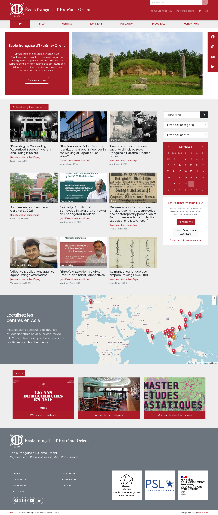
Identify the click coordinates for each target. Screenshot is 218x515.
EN (206, 11)
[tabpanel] (43, 398)
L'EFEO (16, 473)
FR (199, 11)
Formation (126, 23)
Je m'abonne (185, 221)
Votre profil (185, 11)
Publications (191, 23)
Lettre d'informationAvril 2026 (186, 232)
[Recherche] (181, 114)
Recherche (95, 23)
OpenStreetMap (202, 363)
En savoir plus (36, 80)
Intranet (67, 485)
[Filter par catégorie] (185, 124)
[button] (168, 335)
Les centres (19, 479)
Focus (19, 373)
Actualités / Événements (29, 107)
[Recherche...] (176, 2)
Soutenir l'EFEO (161, 11)
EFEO (42, 23)
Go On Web (203, 512)
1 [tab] (109, 422)
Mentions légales (29, 512)
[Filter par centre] (185, 135)
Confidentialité (44, 512)
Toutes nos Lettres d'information (186, 240)
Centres (67, 23)
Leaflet (190, 363)
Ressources (158, 23)
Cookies (56, 512)
